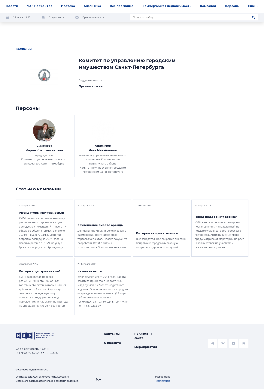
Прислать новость (93, 17)
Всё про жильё (122, 6)
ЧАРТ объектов (39, 6)
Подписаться (56, 17)
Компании (208, 6)
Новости (11, 6)
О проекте (112, 343)
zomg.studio (163, 380)
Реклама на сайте (143, 336)
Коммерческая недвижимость (166, 6)
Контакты (112, 334)
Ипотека (68, 6)
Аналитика (92, 6)
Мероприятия (145, 347)
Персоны (232, 6)
